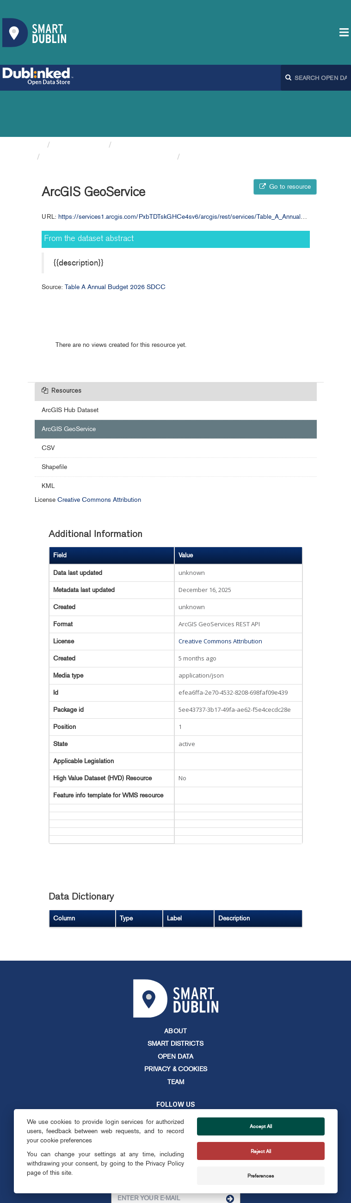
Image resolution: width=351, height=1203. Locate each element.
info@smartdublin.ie (106, 1106)
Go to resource (285, 140)
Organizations (79, 98)
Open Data (175, 1010)
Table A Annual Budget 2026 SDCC (108, 110)
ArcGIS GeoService (220, 110)
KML (48, 440)
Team (175, 1036)
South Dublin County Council (167, 98)
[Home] (39, 98)
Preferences (260, 1175)
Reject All (261, 1151)
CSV (48, 402)
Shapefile (54, 421)
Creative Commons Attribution (99, 453)
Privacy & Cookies (175, 1023)
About (175, 985)
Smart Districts (175, 997)
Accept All (261, 1126)
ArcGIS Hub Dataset (70, 364)
